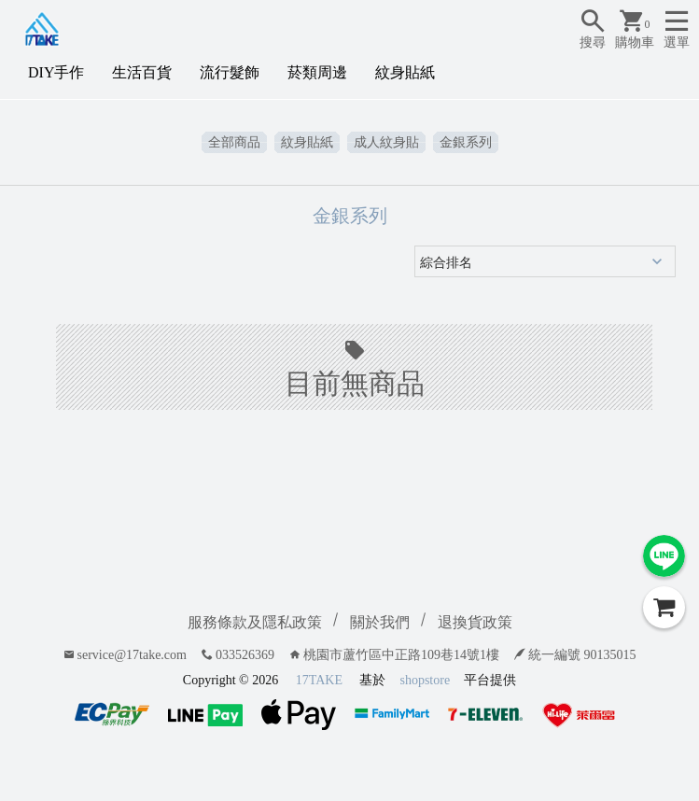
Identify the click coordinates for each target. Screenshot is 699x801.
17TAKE (319, 680)
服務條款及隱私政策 (255, 622)
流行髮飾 (229, 72)
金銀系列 (466, 142)
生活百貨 (142, 72)
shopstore (424, 680)
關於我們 (380, 622)
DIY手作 (56, 72)
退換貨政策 (475, 622)
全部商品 (234, 142)
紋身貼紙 (405, 72)
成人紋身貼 (386, 142)
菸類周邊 (317, 72)
